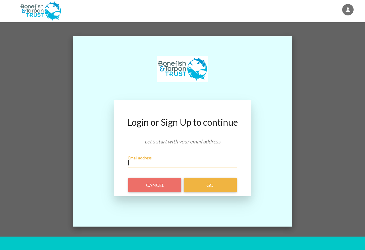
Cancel (155, 185)
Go (210, 185)
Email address (139, 158)
